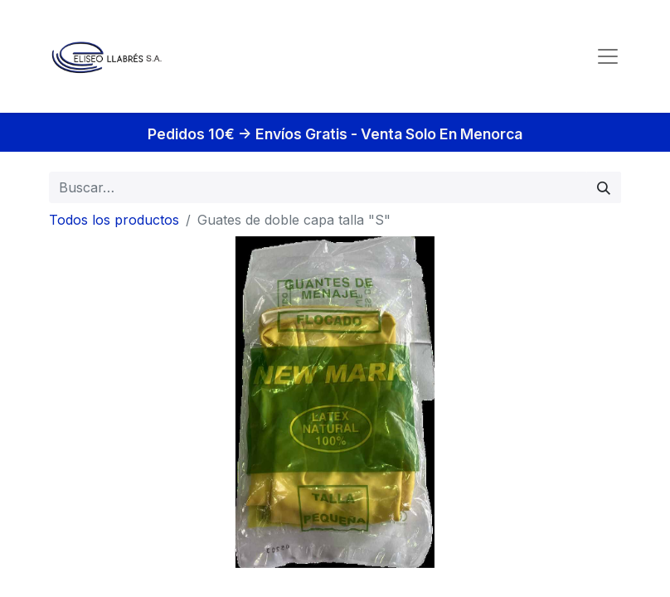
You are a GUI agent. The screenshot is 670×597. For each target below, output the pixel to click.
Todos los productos (114, 219)
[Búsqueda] (603, 187)
